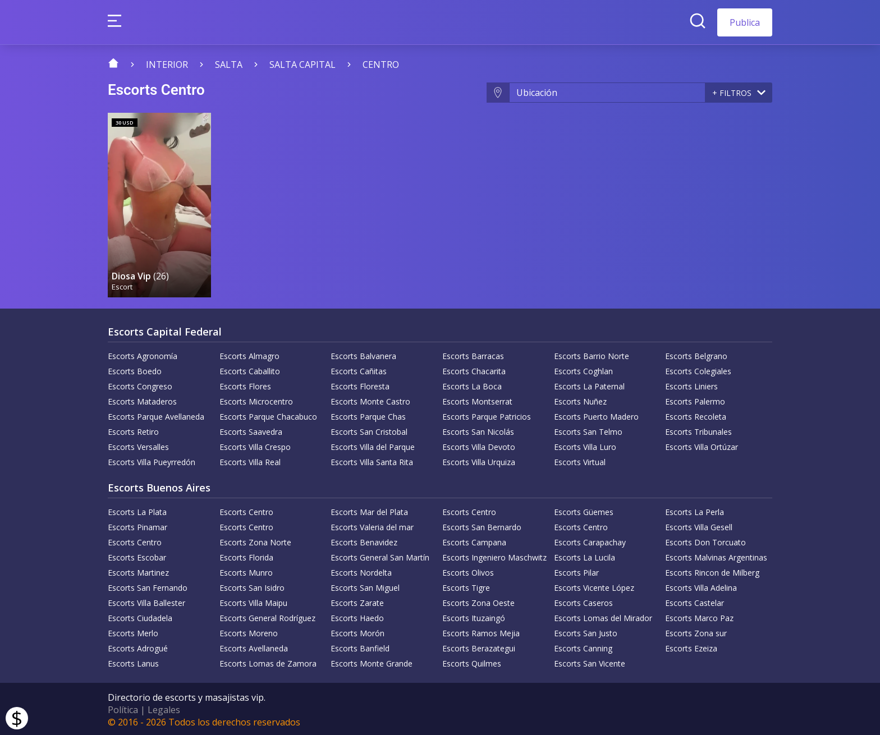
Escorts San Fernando (147, 586)
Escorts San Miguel (365, 586)
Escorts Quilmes (471, 661)
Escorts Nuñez (580, 399)
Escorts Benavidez (364, 540)
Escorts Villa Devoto (478, 445)
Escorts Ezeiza (691, 646)
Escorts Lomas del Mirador (603, 616)
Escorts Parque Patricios (486, 415)
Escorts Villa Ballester (146, 601)
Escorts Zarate (357, 601)
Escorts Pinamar (137, 525)
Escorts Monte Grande (371, 661)
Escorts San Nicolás (478, 430)
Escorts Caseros (583, 601)
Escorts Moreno (248, 631)
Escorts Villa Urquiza (478, 460)
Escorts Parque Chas (368, 415)
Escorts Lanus (133, 661)
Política (123, 708)
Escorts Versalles (138, 445)
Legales (164, 708)
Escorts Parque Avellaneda (156, 415)
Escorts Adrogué (138, 646)
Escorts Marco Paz (699, 616)
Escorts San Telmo (588, 430)
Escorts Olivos (468, 571)
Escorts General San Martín (380, 555)
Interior (167, 64)
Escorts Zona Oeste (478, 601)
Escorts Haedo (357, 616)
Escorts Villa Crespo (255, 445)
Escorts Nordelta (361, 571)
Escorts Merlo (133, 631)
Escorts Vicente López (594, 586)
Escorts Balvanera (363, 354)
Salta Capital (302, 64)
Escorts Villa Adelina (701, 586)
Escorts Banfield (360, 646)
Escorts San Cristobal (369, 430)
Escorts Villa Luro (585, 445)
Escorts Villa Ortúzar (701, 445)
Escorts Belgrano (696, 354)
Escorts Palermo (695, 399)
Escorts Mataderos (142, 399)
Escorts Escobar (137, 555)
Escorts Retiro (133, 430)
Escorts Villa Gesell (698, 525)
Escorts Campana (474, 540)
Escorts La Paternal (589, 384)
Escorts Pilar (576, 571)
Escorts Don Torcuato (705, 540)
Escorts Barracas (473, 354)
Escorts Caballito (249, 369)
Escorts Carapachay (590, 540)
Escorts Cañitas (359, 369)
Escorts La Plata (137, 510)
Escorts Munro (246, 571)
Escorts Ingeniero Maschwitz (494, 555)
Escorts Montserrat (477, 399)
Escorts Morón (357, 631)
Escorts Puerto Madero (596, 415)
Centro (381, 64)
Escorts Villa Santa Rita (372, 460)
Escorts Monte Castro (370, 399)
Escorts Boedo (135, 369)
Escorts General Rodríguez (267, 616)
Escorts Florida (246, 555)
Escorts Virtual (580, 460)
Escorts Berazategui (478, 646)
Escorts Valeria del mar (372, 525)
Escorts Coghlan (583, 369)
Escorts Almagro (249, 354)
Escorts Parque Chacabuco (268, 415)
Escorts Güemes (583, 510)
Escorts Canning (583, 646)
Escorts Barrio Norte (591, 354)
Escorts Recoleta (695, 415)
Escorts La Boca (472, 384)
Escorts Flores (245, 384)
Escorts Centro (246, 510)
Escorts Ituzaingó (473, 616)
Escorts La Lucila (584, 555)
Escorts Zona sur (696, 631)
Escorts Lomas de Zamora (268, 661)
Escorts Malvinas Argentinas (716, 555)
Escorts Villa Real (250, 460)
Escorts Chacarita (474, 369)
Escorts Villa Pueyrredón (151, 460)
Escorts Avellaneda (253, 646)
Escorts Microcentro (256, 399)
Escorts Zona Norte (255, 540)
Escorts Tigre (466, 586)
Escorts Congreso (140, 384)
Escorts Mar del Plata (369, 510)
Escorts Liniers (691, 384)
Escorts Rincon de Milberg (712, 571)
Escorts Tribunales (698, 430)
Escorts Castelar (694, 601)
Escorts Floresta (360, 384)
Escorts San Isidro (252, 586)
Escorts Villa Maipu (253, 601)
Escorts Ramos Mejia (481, 631)
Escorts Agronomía (142, 354)
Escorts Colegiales (698, 369)
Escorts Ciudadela (140, 616)
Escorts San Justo (585, 631)
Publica (745, 22)
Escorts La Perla (694, 510)
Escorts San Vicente (589, 661)
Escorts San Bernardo (481, 525)
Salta (228, 64)
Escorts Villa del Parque (373, 445)
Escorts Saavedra (250, 430)
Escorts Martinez (138, 571)
